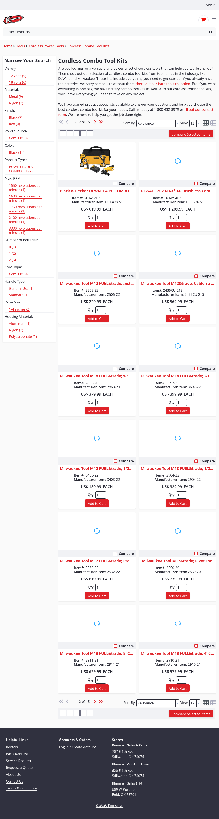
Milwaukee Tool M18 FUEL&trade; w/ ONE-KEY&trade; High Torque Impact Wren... (97, 376)
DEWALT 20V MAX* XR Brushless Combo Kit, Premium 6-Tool (178, 191)
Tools (20, 46)
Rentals (12, 747)
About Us (13, 774)
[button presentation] (177, 123)
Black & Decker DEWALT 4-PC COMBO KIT (97, 191)
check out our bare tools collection (162, 83)
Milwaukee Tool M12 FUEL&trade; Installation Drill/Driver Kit (97, 283)
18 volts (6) (17, 82)
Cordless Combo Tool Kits (88, 46)
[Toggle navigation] (214, 19)
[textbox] (156, 123)
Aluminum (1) (19, 323)
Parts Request (17, 754)
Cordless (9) (18, 274)
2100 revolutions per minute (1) (25, 219)
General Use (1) (21, 288)
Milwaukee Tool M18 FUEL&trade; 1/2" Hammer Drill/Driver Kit (178, 468)
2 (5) (12, 259)
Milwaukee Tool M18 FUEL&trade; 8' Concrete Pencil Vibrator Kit (97, 653)
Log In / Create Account (77, 747)
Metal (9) (16, 96)
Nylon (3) (16, 103)
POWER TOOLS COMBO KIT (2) (21, 168)
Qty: (91, 217)
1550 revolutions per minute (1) (25, 187)
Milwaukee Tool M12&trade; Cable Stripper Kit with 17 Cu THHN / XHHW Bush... (178, 283)
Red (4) (14, 123)
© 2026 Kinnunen (109, 805)
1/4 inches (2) (19, 309)
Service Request (18, 760)
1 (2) (12, 253)
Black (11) (16, 152)
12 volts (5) (17, 75)
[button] (210, 32)
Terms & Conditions (21, 788)
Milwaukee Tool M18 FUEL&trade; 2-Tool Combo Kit (178, 376)
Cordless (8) (18, 138)
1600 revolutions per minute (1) (25, 198)
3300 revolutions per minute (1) (25, 230)
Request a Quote (19, 767)
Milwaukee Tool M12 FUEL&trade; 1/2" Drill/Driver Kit (97, 468)
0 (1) (12, 247)
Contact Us (14, 781)
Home (7, 46)
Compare (126, 183)
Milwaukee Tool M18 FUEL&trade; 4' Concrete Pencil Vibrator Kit (178, 653)
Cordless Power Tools (46, 46)
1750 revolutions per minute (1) (25, 209)
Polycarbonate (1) (23, 336)
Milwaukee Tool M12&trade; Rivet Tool (177, 561)
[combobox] (105, 32)
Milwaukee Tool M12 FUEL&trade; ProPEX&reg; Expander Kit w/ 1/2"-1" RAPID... (97, 561)
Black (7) (15, 117)
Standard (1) (18, 295)
